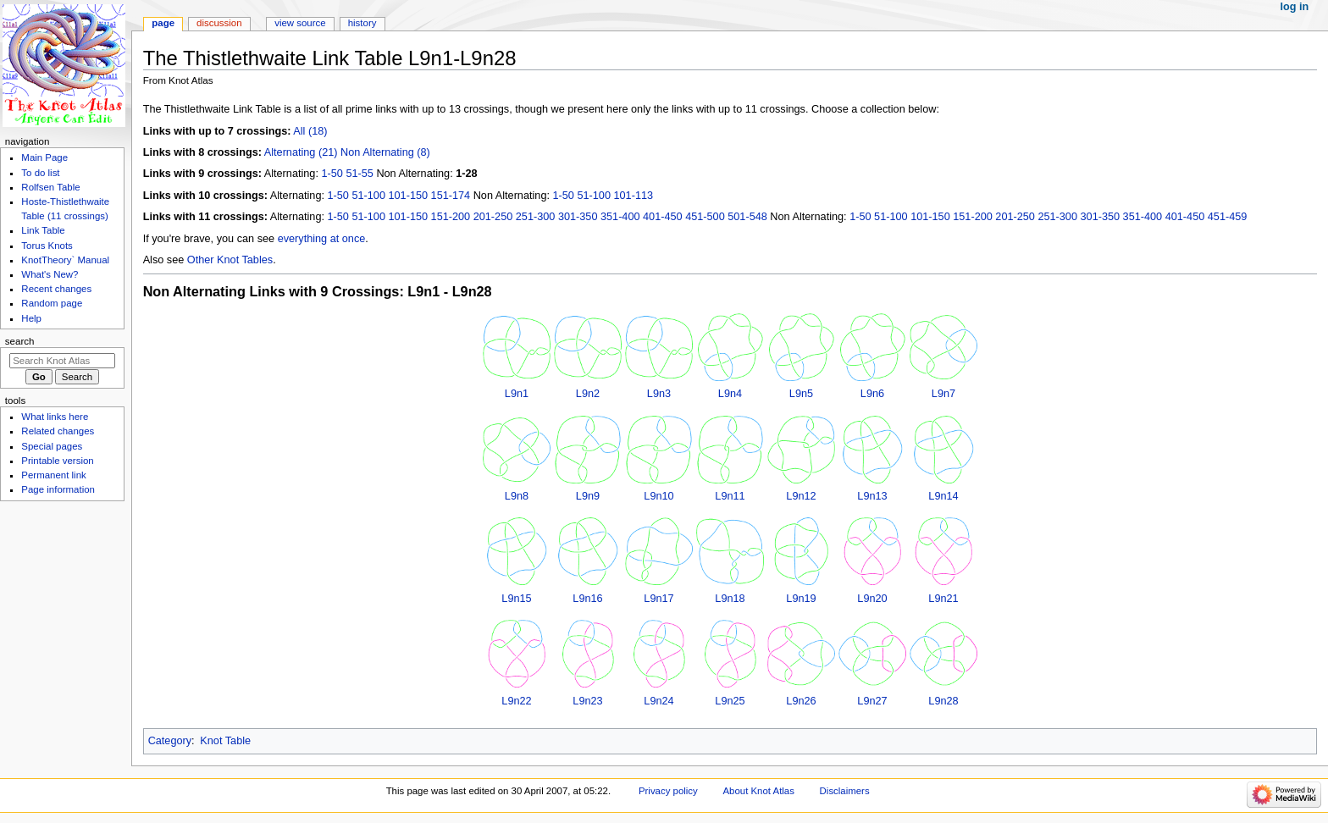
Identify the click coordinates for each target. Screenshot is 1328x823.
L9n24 (658, 701)
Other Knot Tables (230, 260)
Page (163, 23)
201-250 (493, 217)
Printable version (57, 461)
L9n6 (872, 394)
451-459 (1228, 217)
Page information (58, 489)
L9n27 (872, 701)
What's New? (49, 274)
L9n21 (943, 599)
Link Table (42, 230)
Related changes (57, 431)
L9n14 (943, 496)
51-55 (359, 174)
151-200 (451, 217)
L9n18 (729, 599)
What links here (54, 417)
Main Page (44, 157)
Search (20, 341)
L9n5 (801, 394)
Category (169, 741)
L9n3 (659, 394)
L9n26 (801, 701)
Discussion (218, 23)
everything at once (322, 239)
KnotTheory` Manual (65, 260)
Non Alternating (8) (385, 152)
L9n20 (872, 599)
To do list (40, 173)
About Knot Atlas (758, 791)
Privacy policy (668, 791)
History (362, 23)
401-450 (663, 217)
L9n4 (730, 394)
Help (31, 318)
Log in (1295, 7)
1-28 (466, 174)
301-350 (578, 217)
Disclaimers (845, 791)
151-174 (451, 196)
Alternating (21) (301, 152)
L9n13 (872, 496)
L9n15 (516, 599)
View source (299, 23)
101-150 (409, 196)
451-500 (705, 217)
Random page (51, 303)
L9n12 (801, 496)
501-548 (747, 217)
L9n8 (516, 496)
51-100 (368, 196)
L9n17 (658, 599)
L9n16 (587, 599)
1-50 (331, 174)
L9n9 (588, 496)
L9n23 (587, 701)
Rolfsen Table (50, 187)
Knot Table (225, 741)
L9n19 (801, 599)
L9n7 (943, 394)
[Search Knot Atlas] (62, 360)
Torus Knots (46, 245)
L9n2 (588, 394)
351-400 (620, 217)
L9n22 (516, 701)
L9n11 (729, 496)
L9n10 (658, 496)
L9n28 (943, 701)
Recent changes (56, 289)
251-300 (536, 217)
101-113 (633, 196)
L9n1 (516, 394)
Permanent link (53, 475)
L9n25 (729, 701)
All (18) (310, 131)
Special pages (51, 446)
